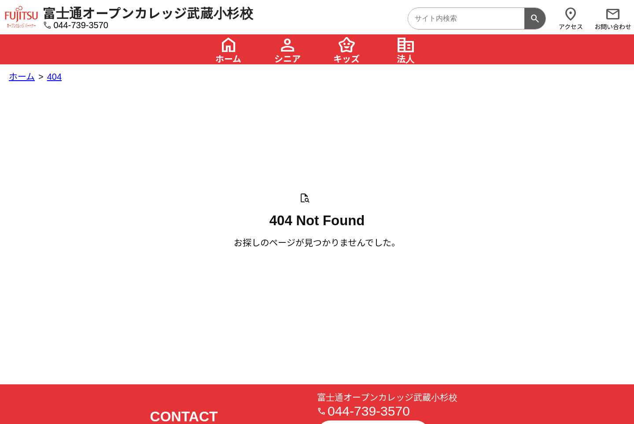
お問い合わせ (613, 18)
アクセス (570, 18)
